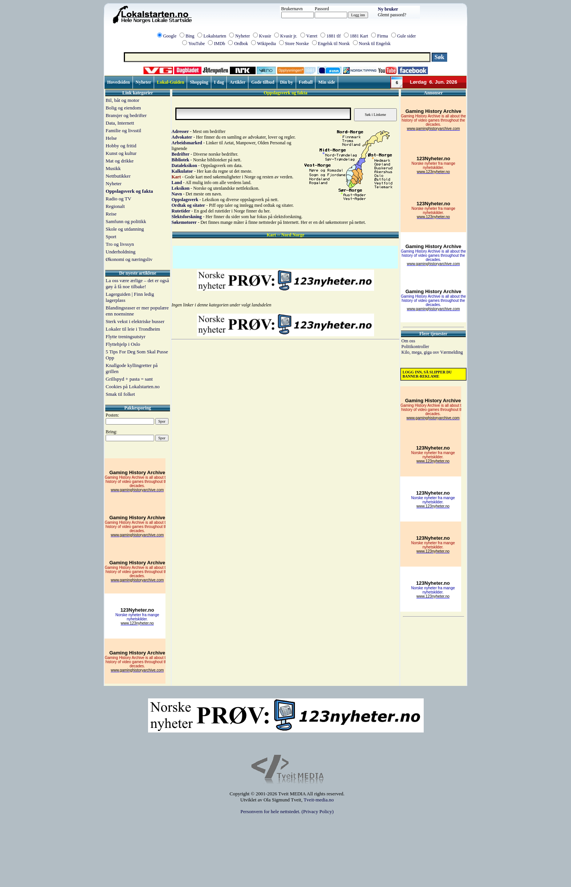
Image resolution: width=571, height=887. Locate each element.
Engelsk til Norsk (334, 43)
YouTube (196, 43)
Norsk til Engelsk (375, 43)
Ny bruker (388, 9)
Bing (190, 36)
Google (169, 36)
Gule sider (406, 36)
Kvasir (265, 36)
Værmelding (451, 352)
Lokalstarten (214, 36)
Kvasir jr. (288, 36)
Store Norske (297, 43)
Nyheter (242, 36)
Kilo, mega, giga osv (420, 352)
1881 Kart (359, 36)
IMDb (219, 43)
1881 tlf (333, 36)
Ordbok (241, 43)
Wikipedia (266, 43)
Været (311, 36)
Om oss (408, 341)
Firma (382, 36)
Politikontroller (415, 346)
